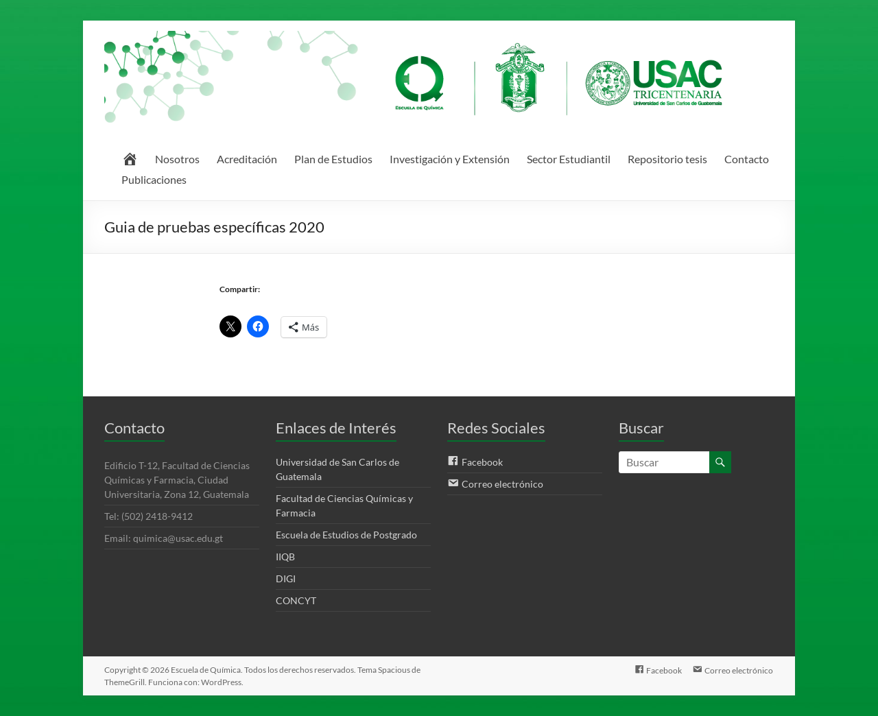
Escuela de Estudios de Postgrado (346, 534)
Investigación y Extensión (450, 158)
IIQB (285, 556)
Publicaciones (154, 179)
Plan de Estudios (333, 158)
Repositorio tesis (667, 158)
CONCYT (296, 600)
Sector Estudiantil (568, 158)
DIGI (286, 578)
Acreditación (247, 158)
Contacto (746, 158)
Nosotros (177, 158)
